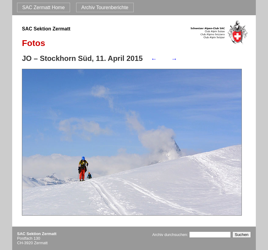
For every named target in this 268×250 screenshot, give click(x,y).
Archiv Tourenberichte (104, 7)
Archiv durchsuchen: (191, 234)
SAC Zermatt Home (43, 7)
